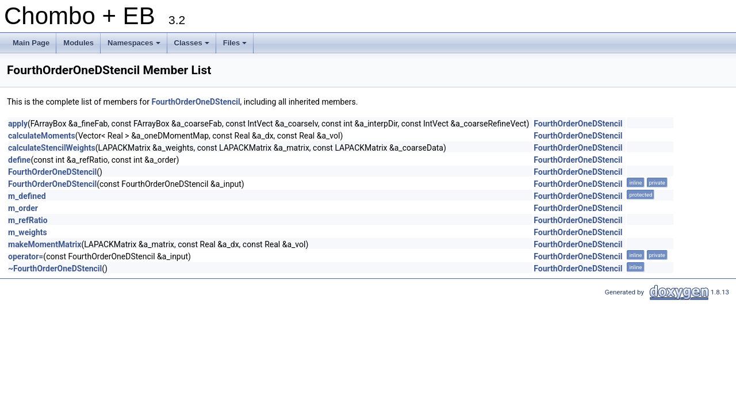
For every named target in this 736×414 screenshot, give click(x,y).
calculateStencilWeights (51, 147)
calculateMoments (41, 135)
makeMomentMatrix (44, 244)
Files (236, 46)
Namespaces (135, 46)
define (19, 159)
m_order (23, 208)
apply (18, 123)
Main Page (31, 43)
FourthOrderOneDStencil (195, 101)
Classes (192, 46)
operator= (25, 256)
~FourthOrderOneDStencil (55, 268)
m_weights (27, 232)
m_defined (27, 196)
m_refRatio (28, 220)
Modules (78, 43)
